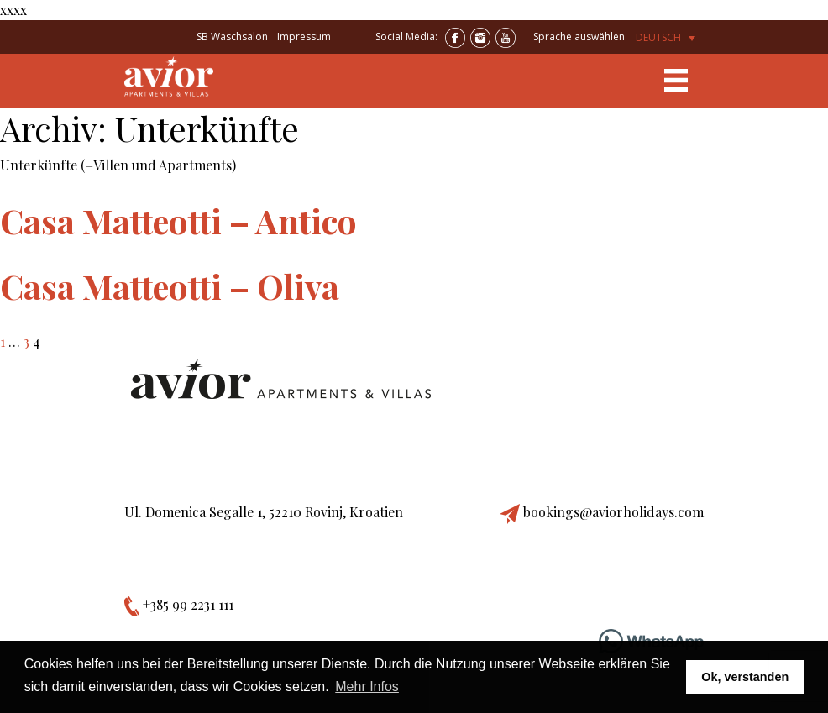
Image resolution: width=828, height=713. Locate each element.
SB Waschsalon (232, 36)
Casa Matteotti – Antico (178, 220)
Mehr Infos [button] (367, 686)
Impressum (304, 36)
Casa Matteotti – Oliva (169, 286)
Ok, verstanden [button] (745, 677)
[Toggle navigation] (676, 81)
